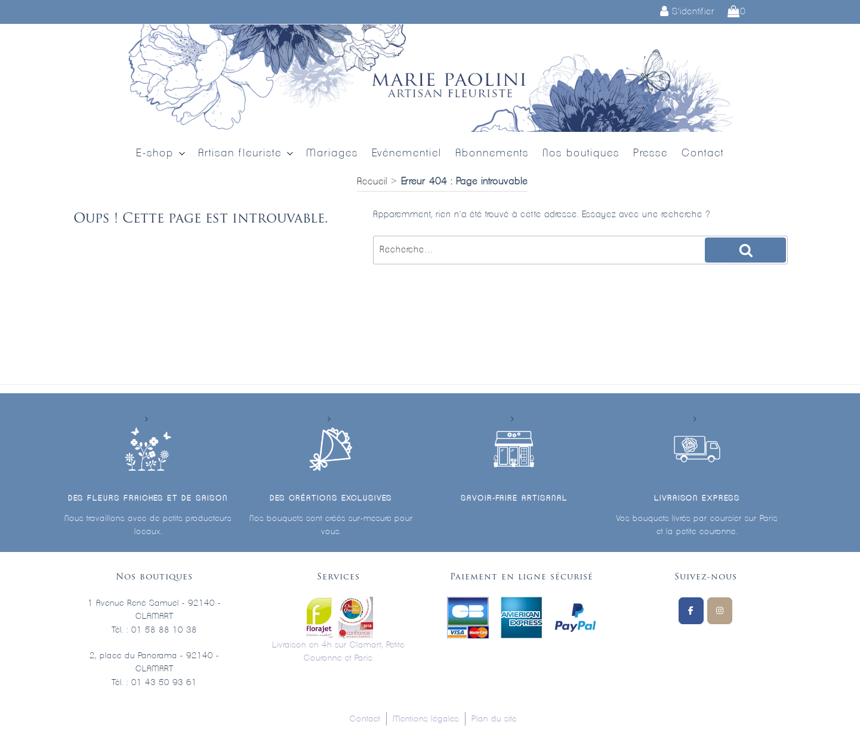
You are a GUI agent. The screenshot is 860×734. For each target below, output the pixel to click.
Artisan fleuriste (246, 153)
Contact (703, 153)
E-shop (161, 153)
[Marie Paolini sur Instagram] (719, 610)
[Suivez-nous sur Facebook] (691, 610)
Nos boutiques (580, 153)
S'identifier (687, 11)
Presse (650, 153)
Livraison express (697, 498)
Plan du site (494, 719)
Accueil (372, 181)
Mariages (332, 153)
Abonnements (492, 153)
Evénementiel (407, 153)
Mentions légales (426, 719)
